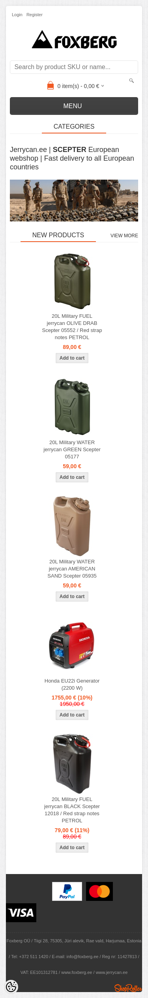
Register (34, 14)
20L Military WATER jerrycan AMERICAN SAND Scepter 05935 (71, 569)
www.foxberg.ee (76, 972)
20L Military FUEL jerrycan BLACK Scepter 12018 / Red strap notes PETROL (72, 810)
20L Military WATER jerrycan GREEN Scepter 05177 (72, 449)
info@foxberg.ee (83, 956)
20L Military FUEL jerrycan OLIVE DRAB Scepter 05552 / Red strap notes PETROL (72, 326)
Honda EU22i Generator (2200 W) (72, 684)
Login (17, 14)
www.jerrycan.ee (112, 972)
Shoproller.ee (128, 988)
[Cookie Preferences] (11, 987)
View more (124, 235)
